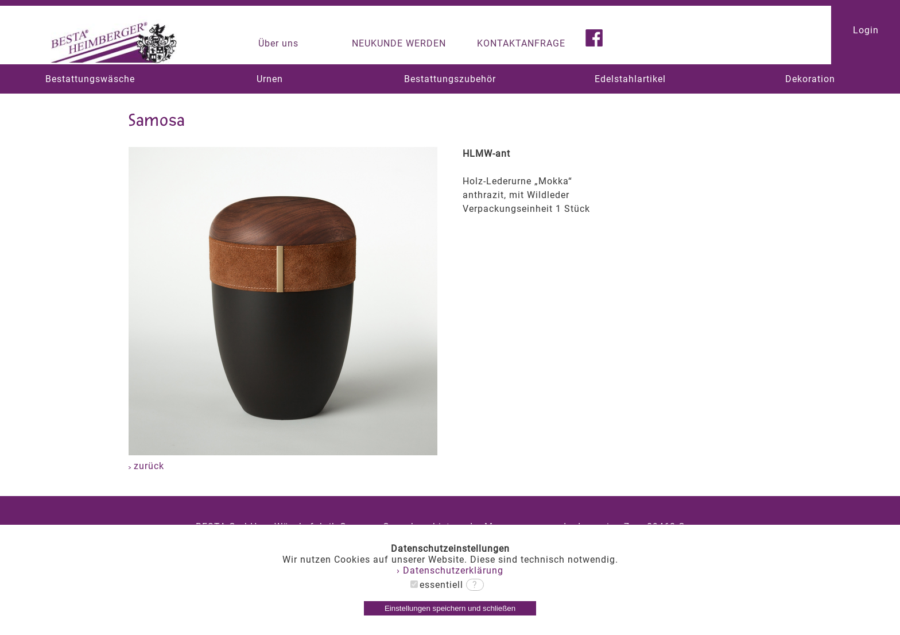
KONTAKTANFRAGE (521, 43)
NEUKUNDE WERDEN (399, 43)
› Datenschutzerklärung (450, 570)
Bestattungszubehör (450, 78)
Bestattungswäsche (90, 78)
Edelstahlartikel (630, 78)
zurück (146, 465)
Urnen (270, 78)
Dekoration (810, 78)
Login (866, 30)
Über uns (278, 43)
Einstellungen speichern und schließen (450, 608)
